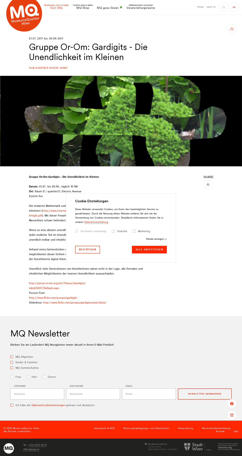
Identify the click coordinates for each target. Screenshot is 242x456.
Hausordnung (185, 428)
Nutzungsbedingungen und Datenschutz (146, 428)
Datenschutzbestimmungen (48, 405)
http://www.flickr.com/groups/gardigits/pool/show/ (74, 303)
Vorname (20, 386)
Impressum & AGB (104, 428)
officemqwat (31, 449)
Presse (200, 7)
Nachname (76, 386)
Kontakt (220, 431)
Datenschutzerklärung (96, 222)
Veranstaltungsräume (141, 7)
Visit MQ (56, 7)
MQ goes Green (109, 8)
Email (129, 386)
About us (210, 7)
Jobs (236, 431)
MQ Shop (83, 7)
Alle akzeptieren (149, 249)
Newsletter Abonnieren (204, 393)
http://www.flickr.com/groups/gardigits (53, 298)
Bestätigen (87, 249)
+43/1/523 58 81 (37, 445)
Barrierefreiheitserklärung (216, 428)
